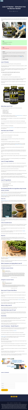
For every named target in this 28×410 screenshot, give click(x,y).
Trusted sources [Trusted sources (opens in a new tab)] (20, 299)
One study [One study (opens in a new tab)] (2, 219)
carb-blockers (12, 127)
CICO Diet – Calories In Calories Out (11, 367)
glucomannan (17, 144)
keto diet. (15, 330)
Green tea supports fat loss (5, 200)
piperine (9, 257)
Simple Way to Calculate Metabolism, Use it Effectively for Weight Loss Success (18, 361)
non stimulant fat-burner (18, 115)
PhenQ (21, 56)
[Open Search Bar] (25, 1)
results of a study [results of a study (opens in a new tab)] (4, 194)
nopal (21, 144)
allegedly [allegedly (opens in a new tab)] (24, 230)
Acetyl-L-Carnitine (3, 336)
